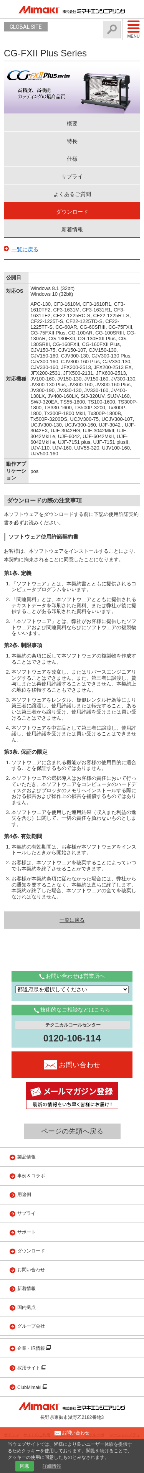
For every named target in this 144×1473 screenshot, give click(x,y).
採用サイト (29, 1368)
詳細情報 (52, 1466)
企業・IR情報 (31, 1348)
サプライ (72, 176)
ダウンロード (72, 212)
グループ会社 (31, 1326)
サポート (26, 1232)
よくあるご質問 (72, 194)
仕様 (72, 159)
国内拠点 (26, 1307)
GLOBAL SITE (26, 27)
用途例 (24, 1194)
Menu (133, 29)
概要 (72, 123)
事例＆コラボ (31, 1175)
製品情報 (26, 1157)
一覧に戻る (25, 249)
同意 (24, 1466)
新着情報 (72, 229)
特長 (72, 141)
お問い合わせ (31, 1269)
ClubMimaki (30, 1387)
